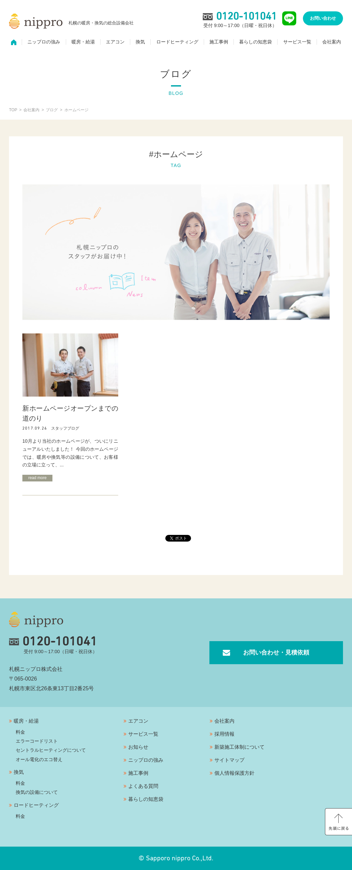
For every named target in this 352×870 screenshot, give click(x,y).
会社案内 (331, 42)
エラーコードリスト (37, 741)
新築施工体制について (239, 747)
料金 (20, 732)
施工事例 (218, 42)
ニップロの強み (43, 42)
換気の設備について (37, 792)
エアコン (115, 42)
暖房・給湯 (83, 42)
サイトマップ (229, 760)
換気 (140, 42)
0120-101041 (53, 641)
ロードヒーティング (177, 42)
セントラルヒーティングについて (51, 750)
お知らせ (138, 747)
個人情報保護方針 (234, 773)
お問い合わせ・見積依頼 (276, 652)
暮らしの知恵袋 (255, 42)
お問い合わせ (323, 18)
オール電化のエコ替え (39, 759)
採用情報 (224, 734)
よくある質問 (143, 786)
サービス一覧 (297, 42)
